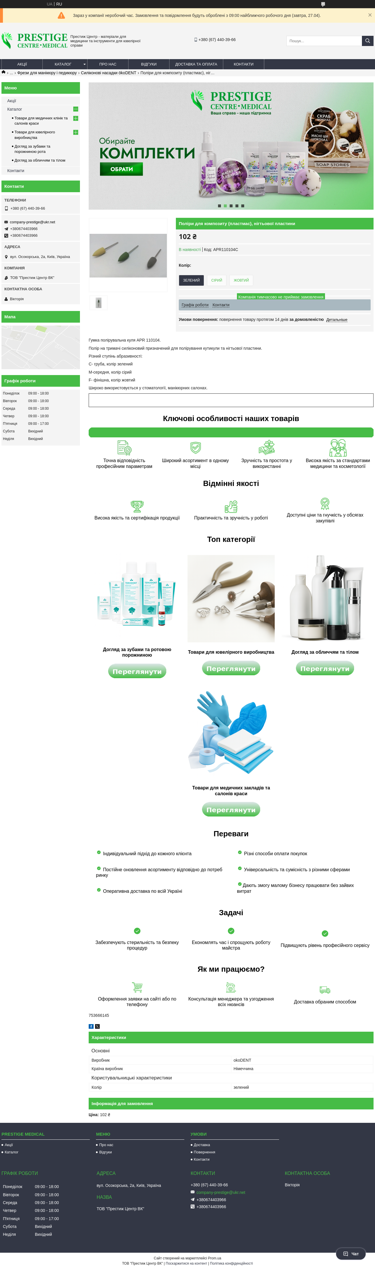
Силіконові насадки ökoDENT (108, 72)
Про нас (108, 64)
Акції (22, 64)
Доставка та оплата (196, 64)
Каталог (63, 64)
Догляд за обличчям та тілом (40, 160)
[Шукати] (368, 41)
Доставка (202, 1145)
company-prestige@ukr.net (32, 222)
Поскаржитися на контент (186, 1263)
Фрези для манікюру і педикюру (47, 72)
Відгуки (148, 64)
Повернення (204, 1152)
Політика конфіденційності (231, 1263)
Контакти (243, 64)
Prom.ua (214, 1258)
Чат (351, 1253)
